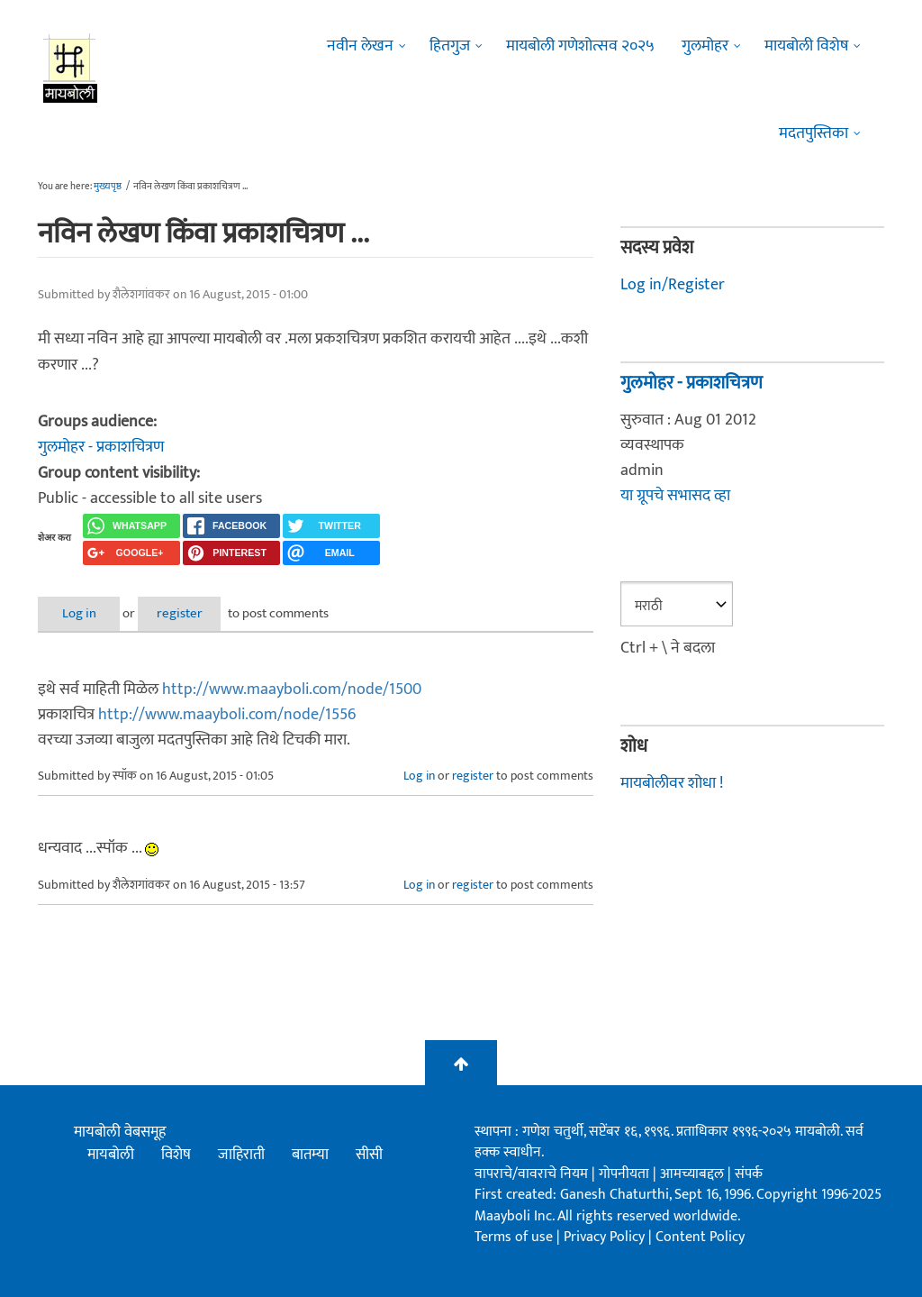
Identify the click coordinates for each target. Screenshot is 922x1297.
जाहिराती (241, 1154)
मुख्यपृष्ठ (108, 186)
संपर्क (749, 1173)
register (198, 613)
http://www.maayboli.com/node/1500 (291, 688)
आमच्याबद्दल (694, 1173)
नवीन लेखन (360, 45)
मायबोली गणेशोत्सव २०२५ (580, 45)
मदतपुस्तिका (813, 133)
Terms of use (514, 1237)
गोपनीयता (626, 1173)
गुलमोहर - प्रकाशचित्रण (101, 447)
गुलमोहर (705, 45)
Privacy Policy (606, 1237)
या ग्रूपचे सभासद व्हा (675, 495)
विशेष (176, 1154)
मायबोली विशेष (806, 45)
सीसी (369, 1154)
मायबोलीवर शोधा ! (671, 781)
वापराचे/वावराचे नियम (531, 1173)
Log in (85, 613)
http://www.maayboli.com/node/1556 (227, 713)
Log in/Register (672, 284)
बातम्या (310, 1154)
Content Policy (700, 1237)
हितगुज (449, 45)
